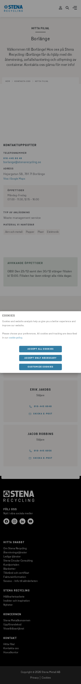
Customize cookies (40, 367)
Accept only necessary (40, 358)
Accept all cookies (41, 349)
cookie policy (15, 338)
